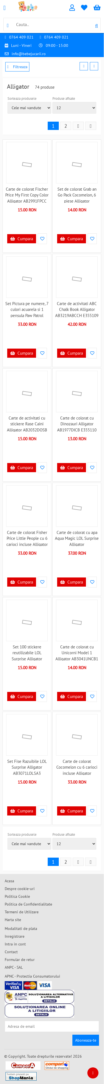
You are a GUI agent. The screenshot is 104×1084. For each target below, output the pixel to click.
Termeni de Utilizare (22, 911)
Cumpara (21, 238)
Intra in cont (15, 944)
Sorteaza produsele (22, 98)
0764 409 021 (21, 37)
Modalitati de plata (21, 928)
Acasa (9, 880)
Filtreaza (17, 66)
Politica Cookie (17, 896)
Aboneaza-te (85, 1040)
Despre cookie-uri (20, 888)
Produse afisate (63, 98)
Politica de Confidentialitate (28, 904)
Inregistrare (14, 936)
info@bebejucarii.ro (29, 53)
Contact (11, 951)
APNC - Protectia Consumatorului (32, 976)
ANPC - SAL (14, 967)
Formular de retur (20, 959)
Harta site (13, 919)
